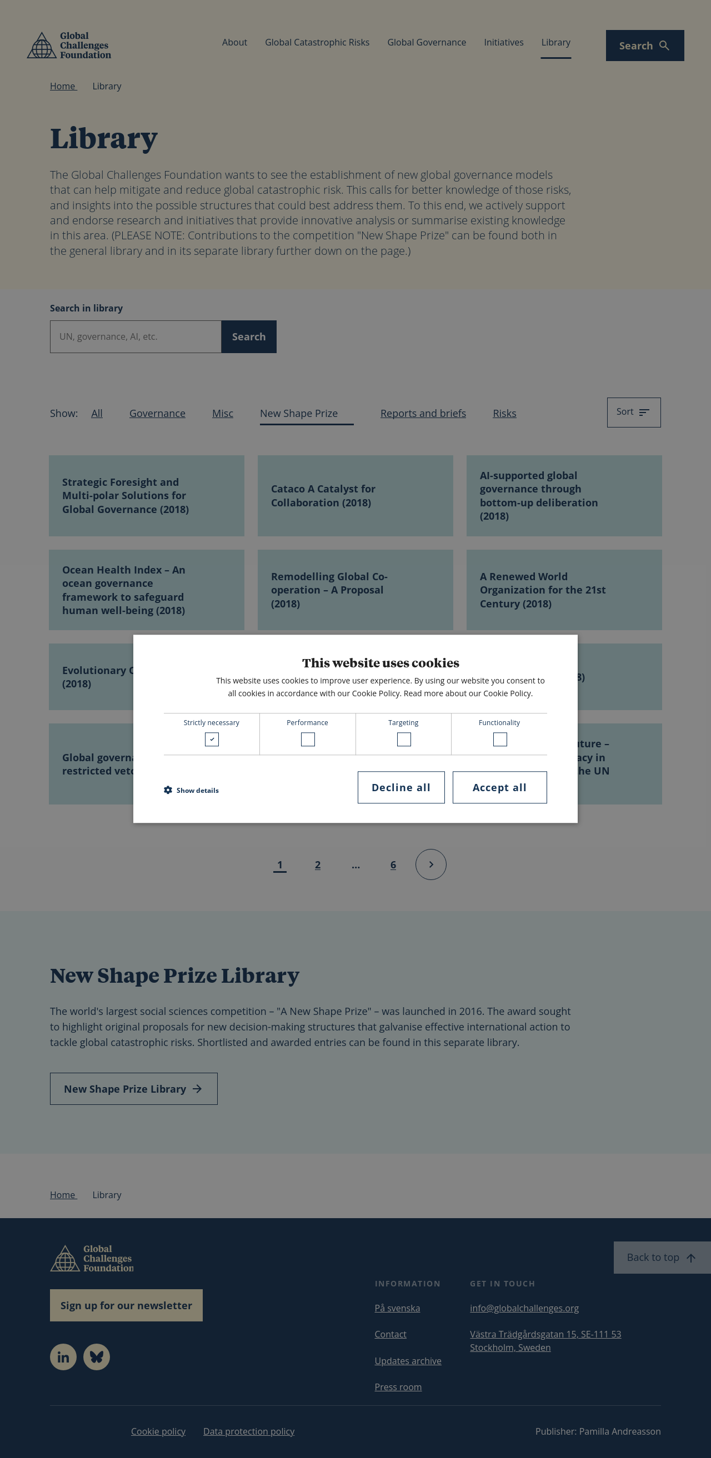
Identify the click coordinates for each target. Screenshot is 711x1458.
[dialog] (355, 729)
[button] (191, 790)
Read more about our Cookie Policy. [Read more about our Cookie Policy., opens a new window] (468, 693)
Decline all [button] (401, 787)
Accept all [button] (500, 787)
